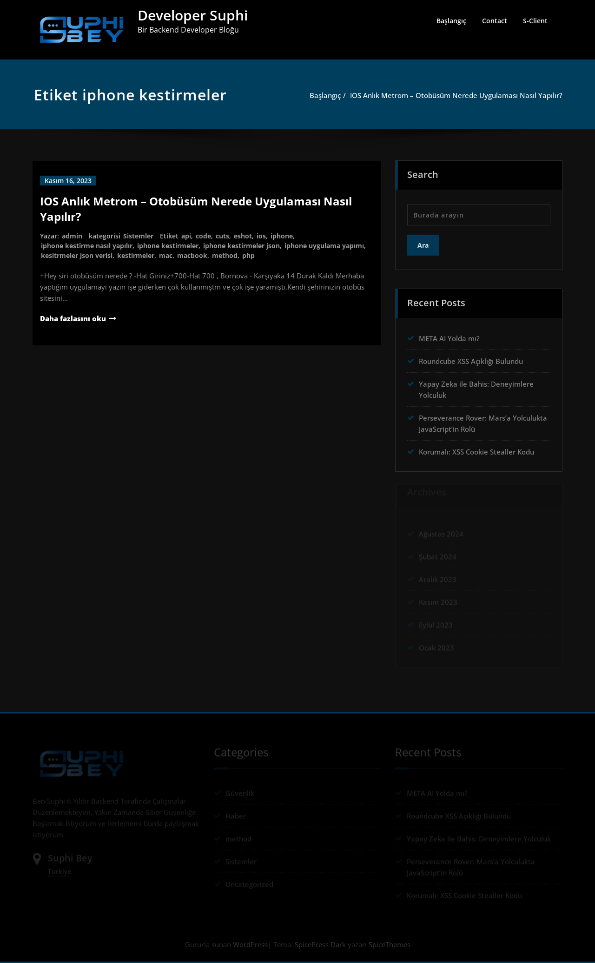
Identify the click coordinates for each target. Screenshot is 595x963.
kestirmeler (135, 255)
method (225, 255)
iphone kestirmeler (167, 245)
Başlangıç (451, 20)
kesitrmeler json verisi (76, 255)
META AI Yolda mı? (449, 335)
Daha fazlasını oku (73, 318)
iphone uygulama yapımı (324, 245)
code (203, 235)
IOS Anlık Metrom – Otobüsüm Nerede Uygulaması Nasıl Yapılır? (460, 95)
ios (261, 235)
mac (165, 255)
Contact (494, 20)
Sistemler (138, 235)
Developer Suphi (193, 15)
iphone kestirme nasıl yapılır (86, 245)
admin (72, 235)
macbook (192, 255)
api (186, 235)
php (248, 255)
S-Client (535, 20)
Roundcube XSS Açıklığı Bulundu (471, 358)
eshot (243, 235)
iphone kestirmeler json (241, 245)
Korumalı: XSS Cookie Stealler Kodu (476, 449)
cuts (222, 235)
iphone (282, 235)
